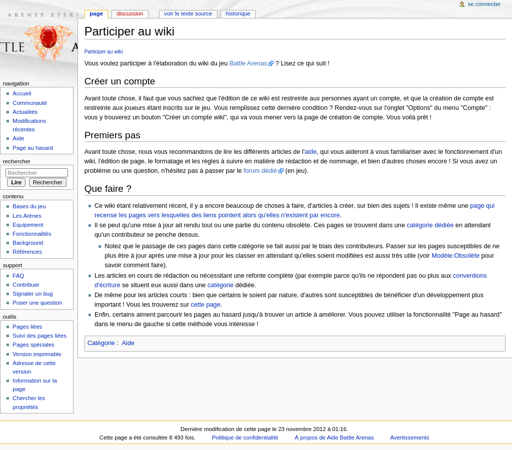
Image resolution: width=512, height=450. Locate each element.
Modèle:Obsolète (456, 255)
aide (310, 151)
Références (27, 252)
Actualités (25, 112)
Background (27, 243)
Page (96, 13)
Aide (128, 343)
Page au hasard (32, 148)
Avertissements (410, 438)
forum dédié (260, 170)
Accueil (21, 93)
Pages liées (27, 327)
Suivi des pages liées (39, 336)
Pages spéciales (33, 345)
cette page (205, 304)
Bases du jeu (29, 206)
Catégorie (101, 343)
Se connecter (484, 4)
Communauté (29, 103)
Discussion (129, 13)
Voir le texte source (188, 13)
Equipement (27, 225)
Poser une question (37, 303)
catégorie (221, 285)
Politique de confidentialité (245, 438)
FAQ (18, 276)
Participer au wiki (103, 51)
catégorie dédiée (430, 225)
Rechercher (16, 161)
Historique (238, 13)
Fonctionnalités (31, 234)
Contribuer (25, 285)
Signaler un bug (32, 294)
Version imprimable (36, 354)
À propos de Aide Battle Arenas (334, 438)
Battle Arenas (248, 63)
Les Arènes (26, 216)
